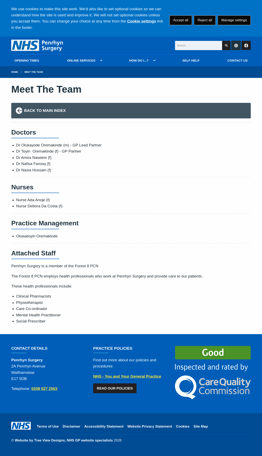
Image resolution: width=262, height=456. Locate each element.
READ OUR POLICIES (115, 388)
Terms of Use (48, 426)
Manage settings (234, 20)
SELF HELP (191, 60)
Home (14, 72)
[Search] (198, 45)
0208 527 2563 (44, 388)
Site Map (200, 426)
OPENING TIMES (26, 60)
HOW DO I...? (139, 60)
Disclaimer (71, 426)
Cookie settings (141, 21)
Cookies (183, 426)
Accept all (180, 20)
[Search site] (226, 45)
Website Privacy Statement (149, 426)
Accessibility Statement (104, 426)
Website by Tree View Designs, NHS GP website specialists (64, 440)
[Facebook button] (246, 45)
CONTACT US (237, 60)
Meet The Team (34, 72)
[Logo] (37, 45)
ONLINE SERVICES (81, 60)
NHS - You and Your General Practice (127, 376)
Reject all (205, 20)
